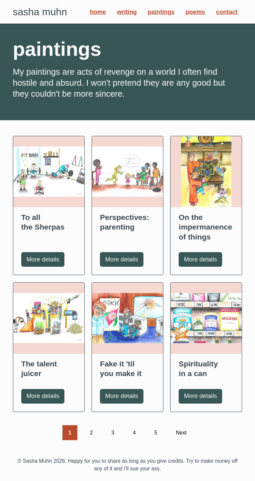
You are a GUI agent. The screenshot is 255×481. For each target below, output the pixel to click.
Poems (195, 11)
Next (184, 432)
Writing (127, 11)
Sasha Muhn (40, 11)
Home (98, 11)
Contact (227, 11)
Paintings (161, 11)
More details (45, 261)
